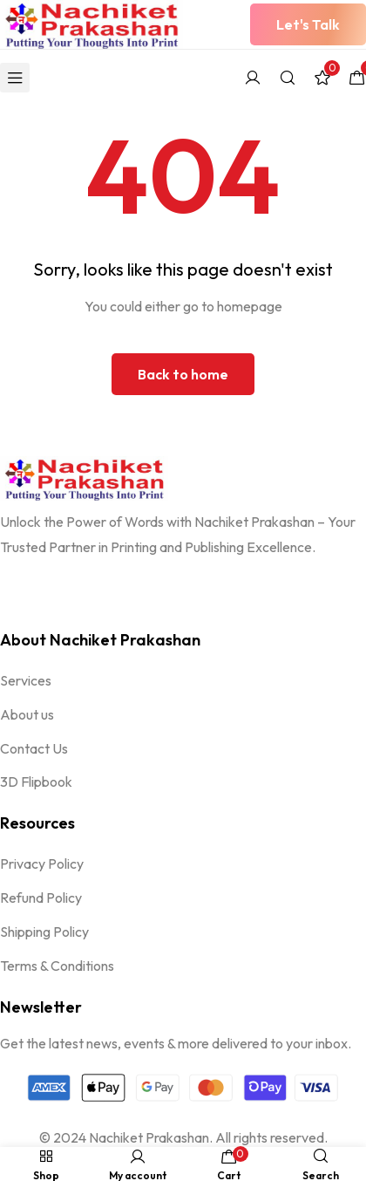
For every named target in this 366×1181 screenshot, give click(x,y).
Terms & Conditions (57, 965)
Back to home (183, 374)
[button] (308, 24)
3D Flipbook (36, 781)
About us (27, 714)
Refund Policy (41, 897)
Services (25, 680)
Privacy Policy (42, 863)
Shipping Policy (44, 931)
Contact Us (34, 748)
